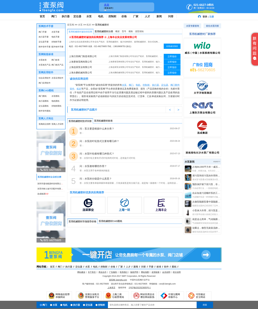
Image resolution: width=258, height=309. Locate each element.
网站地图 (145, 272)
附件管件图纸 (45, 111)
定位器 (77, 16)
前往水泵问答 (212, 26)
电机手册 (55, 37)
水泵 (89, 16)
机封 (89, 24)
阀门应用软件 (45, 83)
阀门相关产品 (57, 65)
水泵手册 (55, 32)
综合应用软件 (45, 78)
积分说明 (177, 272)
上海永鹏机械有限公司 (80, 72)
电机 (100, 16)
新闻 (159, 16)
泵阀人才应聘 (57, 124)
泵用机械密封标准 (103, 120)
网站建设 (81, 272)
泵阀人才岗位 (46, 118)
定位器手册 (44, 42)
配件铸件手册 (57, 47)
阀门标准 (55, 60)
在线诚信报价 (172, 46)
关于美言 (92, 272)
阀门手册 (43, 32)
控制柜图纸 (56, 106)
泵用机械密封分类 (104, 31)
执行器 (66, 16)
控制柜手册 (56, 42)
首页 (42, 16)
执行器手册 (44, 37)
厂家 (135, 16)
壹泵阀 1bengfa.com (118, 280)
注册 (211, 16)
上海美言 (111, 287)
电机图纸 (55, 101)
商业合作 (102, 272)
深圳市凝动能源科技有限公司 (52, 183)
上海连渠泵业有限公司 (80, 67)
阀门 (54, 16)
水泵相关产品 (45, 65)
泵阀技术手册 (46, 26)
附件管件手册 (45, 47)
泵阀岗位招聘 (45, 124)
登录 (205, 16)
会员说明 (166, 272)
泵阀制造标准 (46, 54)
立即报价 (172, 56)
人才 (147, 16)
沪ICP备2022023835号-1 (140, 287)
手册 (151, 266)
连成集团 (42, 194)
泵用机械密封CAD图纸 (110, 221)
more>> (216, 161)
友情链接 (155, 272)
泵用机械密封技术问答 (80, 121)
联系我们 (124, 272)
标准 (158, 266)
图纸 (174, 266)
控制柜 (112, 16)
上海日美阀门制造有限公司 (83, 56)
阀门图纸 (43, 96)
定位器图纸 (44, 106)
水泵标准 (43, 60)
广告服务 (113, 272)
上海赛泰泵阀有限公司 (80, 61)
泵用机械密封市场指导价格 (82, 221)
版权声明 (134, 272)
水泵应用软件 (57, 78)
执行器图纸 (44, 101)
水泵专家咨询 (192, 26)
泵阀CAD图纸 (46, 90)
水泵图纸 (55, 96)
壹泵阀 (70, 24)
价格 (124, 16)
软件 (166, 266)
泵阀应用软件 (46, 72)
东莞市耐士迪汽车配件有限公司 (53, 189)
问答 (170, 16)
